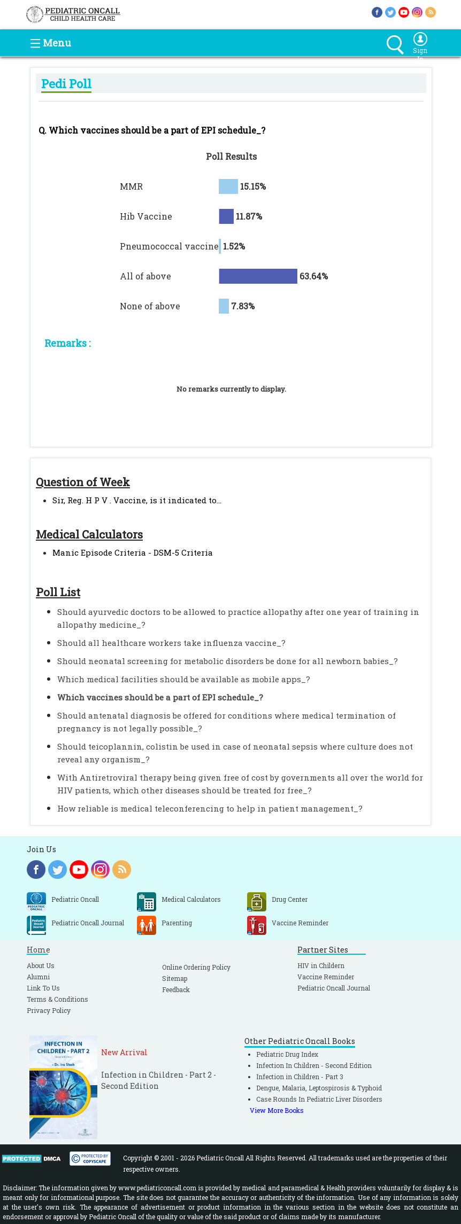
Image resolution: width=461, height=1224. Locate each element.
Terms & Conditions (57, 999)
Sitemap (174, 978)
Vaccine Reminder (325, 976)
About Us (41, 965)
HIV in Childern (320, 965)
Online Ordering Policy (196, 967)
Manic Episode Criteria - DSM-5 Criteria (132, 552)
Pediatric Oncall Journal (333, 988)
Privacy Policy (49, 1010)
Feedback (176, 989)
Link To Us (43, 988)
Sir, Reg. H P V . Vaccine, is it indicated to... (136, 500)
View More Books (277, 1110)
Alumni (38, 976)
